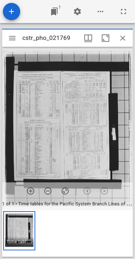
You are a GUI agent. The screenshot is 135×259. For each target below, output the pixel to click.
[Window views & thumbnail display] (88, 38)
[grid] (67, 233)
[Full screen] (123, 11)
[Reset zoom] (65, 191)
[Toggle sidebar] (12, 38)
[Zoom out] (48, 191)
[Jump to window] (54, 11)
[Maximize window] (105, 38)
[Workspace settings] (77, 11)
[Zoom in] (30, 191)
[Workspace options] (100, 11)
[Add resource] (11, 11)
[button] (19, 231)
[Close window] (122, 38)
